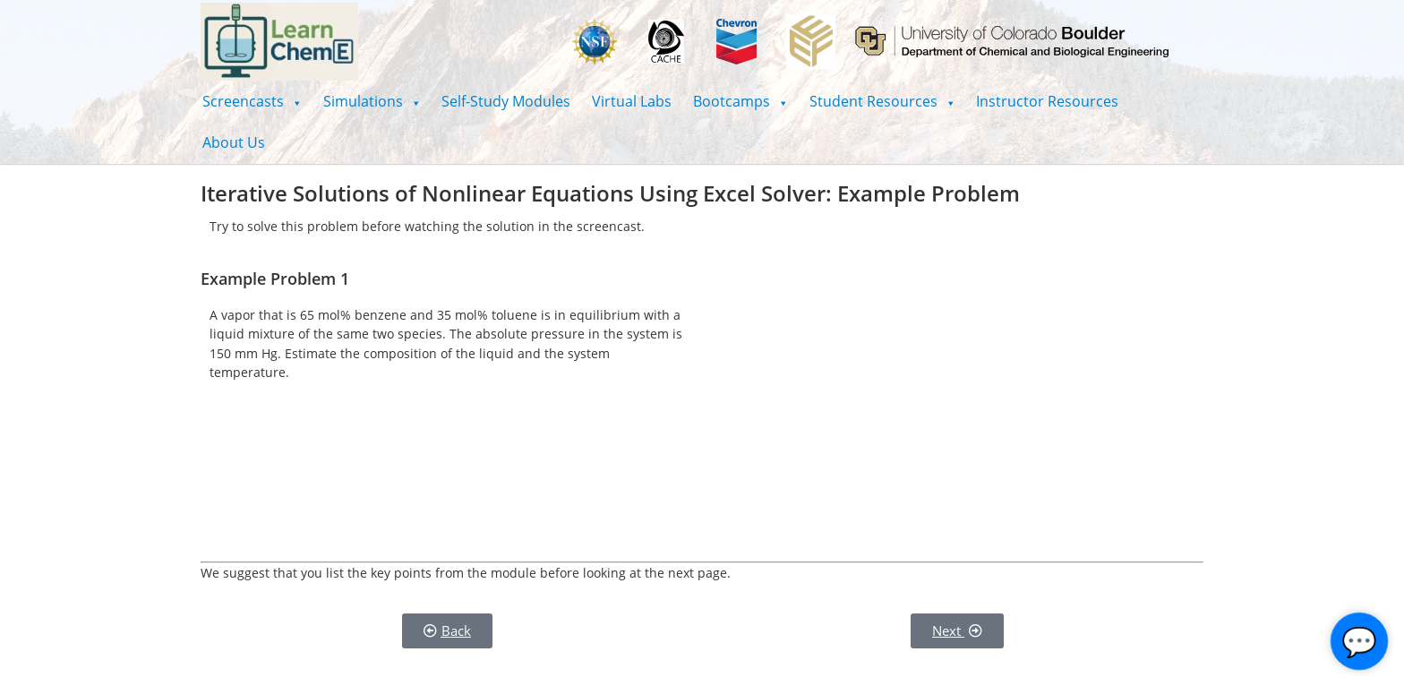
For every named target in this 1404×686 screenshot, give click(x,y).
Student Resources (882, 101)
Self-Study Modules (505, 101)
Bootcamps (740, 101)
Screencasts (252, 101)
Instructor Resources (1047, 101)
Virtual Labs (632, 101)
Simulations (372, 101)
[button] (252, 101)
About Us (233, 142)
